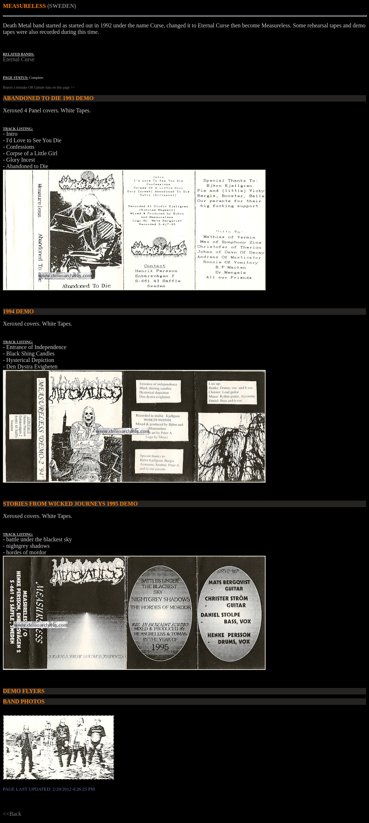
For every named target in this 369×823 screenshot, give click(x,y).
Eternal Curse (19, 59)
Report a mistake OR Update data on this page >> (39, 87)
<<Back (12, 814)
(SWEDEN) (61, 6)
